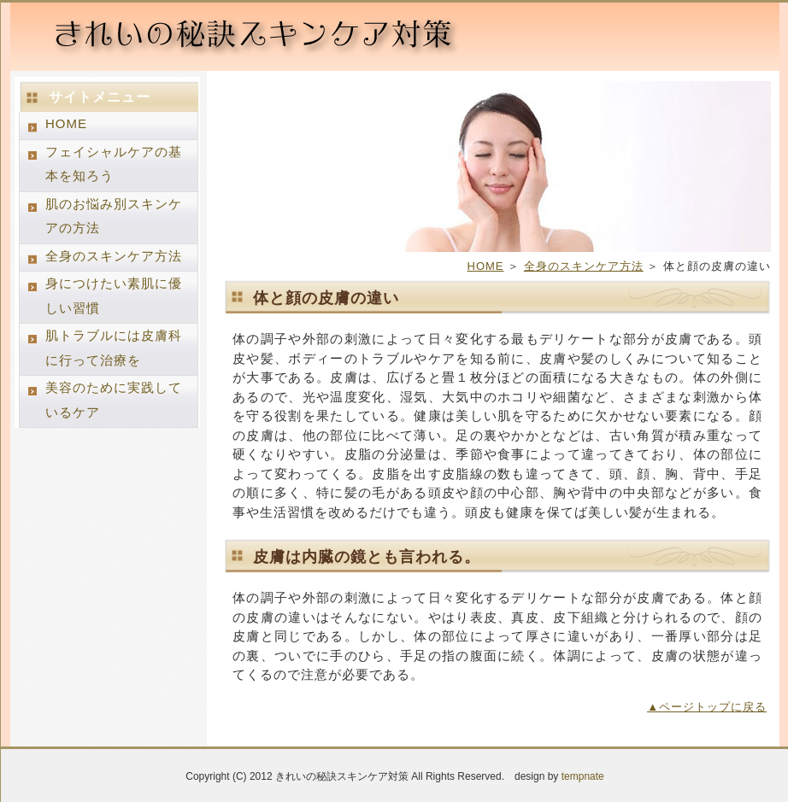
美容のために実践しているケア (113, 399)
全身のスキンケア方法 (584, 266)
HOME (486, 266)
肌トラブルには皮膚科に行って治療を (113, 347)
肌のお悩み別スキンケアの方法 (113, 216)
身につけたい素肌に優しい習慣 (113, 295)
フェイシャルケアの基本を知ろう (113, 164)
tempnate (583, 776)
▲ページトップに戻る (707, 706)
